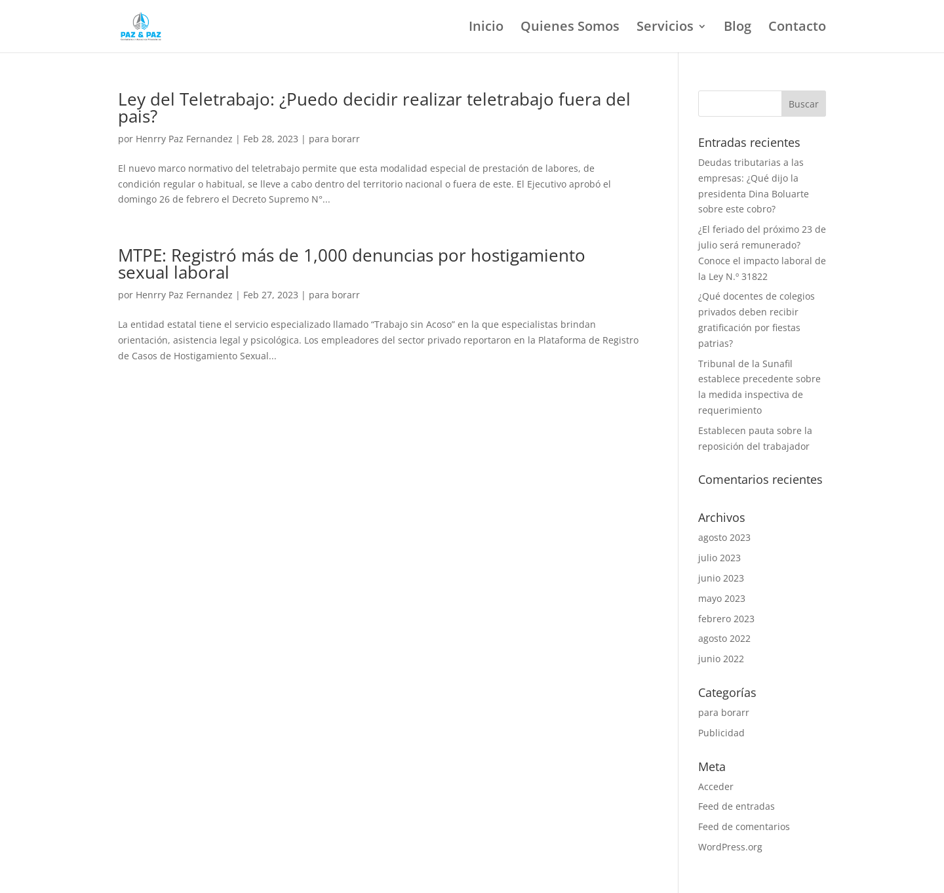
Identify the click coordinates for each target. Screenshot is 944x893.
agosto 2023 (724, 537)
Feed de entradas (736, 806)
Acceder (716, 786)
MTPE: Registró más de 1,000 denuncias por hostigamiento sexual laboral (351, 263)
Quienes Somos (570, 28)
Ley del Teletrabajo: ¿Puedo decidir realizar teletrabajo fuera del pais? (374, 107)
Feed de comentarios (744, 826)
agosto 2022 (724, 638)
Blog (737, 28)
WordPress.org (730, 847)
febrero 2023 (726, 618)
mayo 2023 (721, 598)
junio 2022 (721, 658)
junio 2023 (721, 578)
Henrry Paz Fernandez (184, 138)
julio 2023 (719, 557)
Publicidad (721, 732)
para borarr (334, 138)
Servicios (665, 28)
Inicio (486, 28)
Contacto (797, 28)
